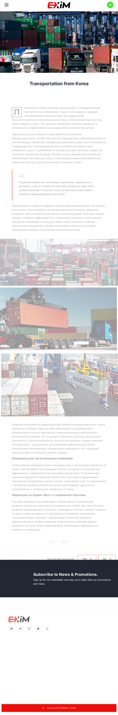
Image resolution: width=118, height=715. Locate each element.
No (105, 558)
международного (34, 511)
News (64, 547)
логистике (20, 211)
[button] (13, 559)
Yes (84, 558)
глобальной (30, 507)
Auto (53, 547)
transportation (22, 445)
